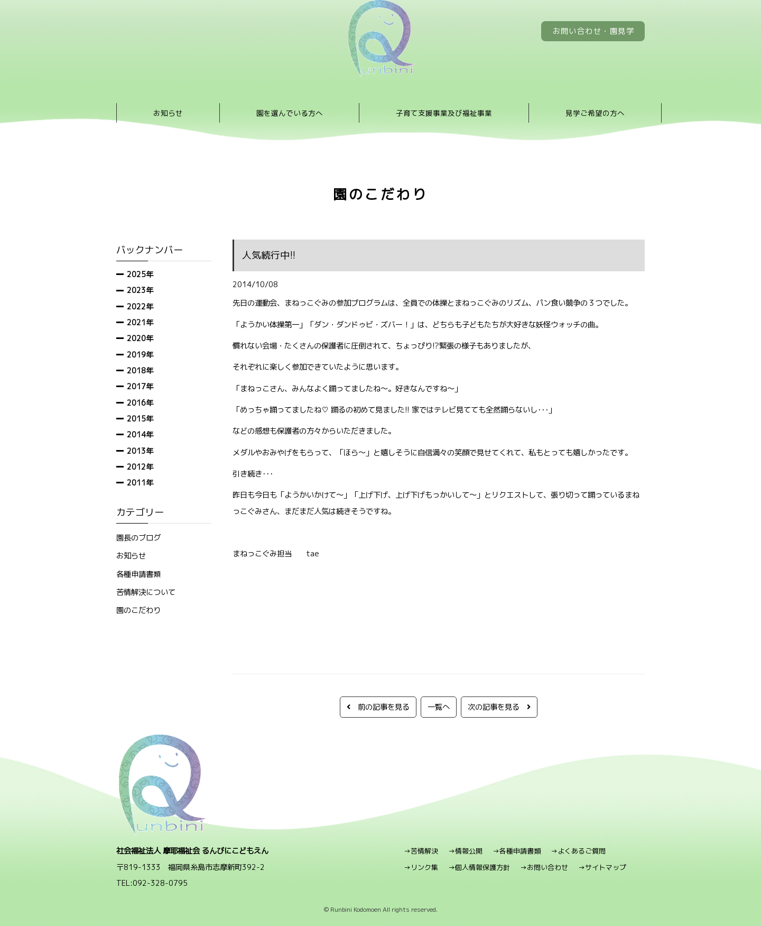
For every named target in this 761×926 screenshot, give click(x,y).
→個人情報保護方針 (479, 867)
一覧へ (439, 706)
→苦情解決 (421, 851)
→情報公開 (465, 851)
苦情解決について (145, 592)
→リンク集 (421, 867)
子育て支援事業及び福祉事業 (444, 113)
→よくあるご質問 (578, 851)
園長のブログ (138, 537)
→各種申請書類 (517, 851)
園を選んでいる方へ (289, 113)
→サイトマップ (602, 867)
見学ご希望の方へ (595, 113)
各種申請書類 (138, 574)
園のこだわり (138, 610)
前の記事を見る (378, 706)
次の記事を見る (499, 706)
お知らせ (168, 113)
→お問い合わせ (544, 867)
